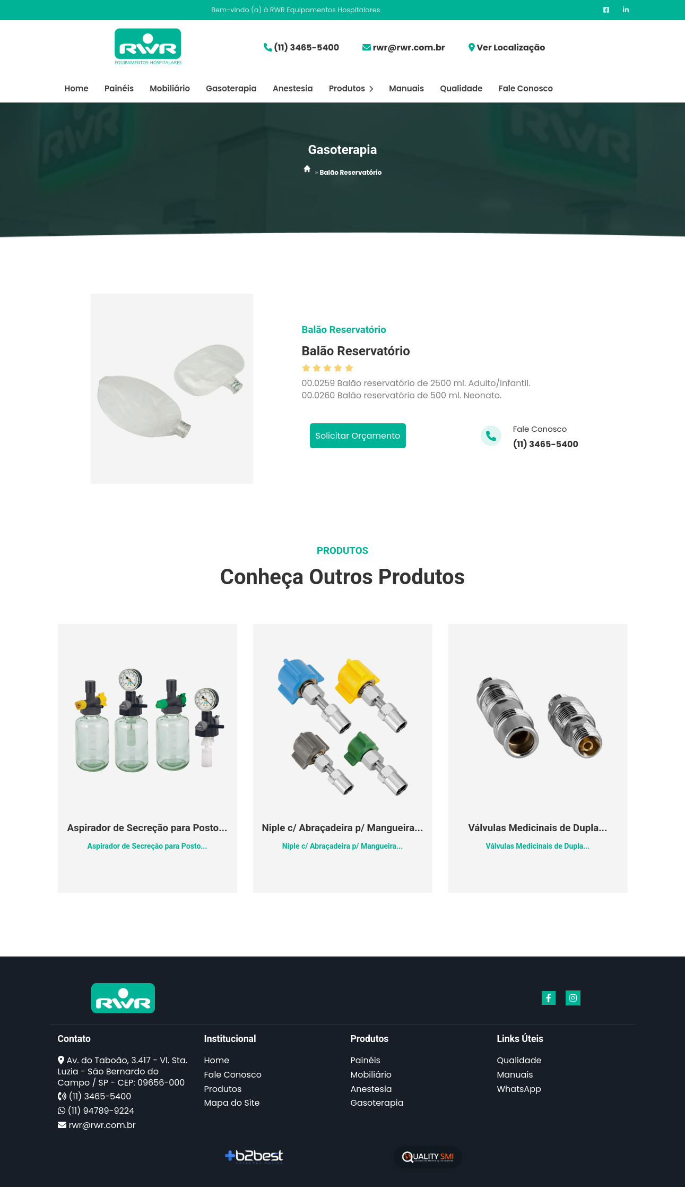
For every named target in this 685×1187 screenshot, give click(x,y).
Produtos (351, 88)
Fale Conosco (526, 88)
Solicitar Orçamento (358, 436)
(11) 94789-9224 (101, 1111)
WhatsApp (519, 1089)
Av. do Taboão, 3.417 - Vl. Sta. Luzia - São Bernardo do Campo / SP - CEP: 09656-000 (123, 1071)
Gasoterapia (231, 88)
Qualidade (461, 88)
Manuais (406, 88)
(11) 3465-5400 (306, 47)
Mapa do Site (232, 1103)
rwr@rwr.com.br (409, 47)
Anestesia (293, 88)
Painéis (119, 88)
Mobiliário (170, 88)
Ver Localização (510, 47)
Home (77, 88)
